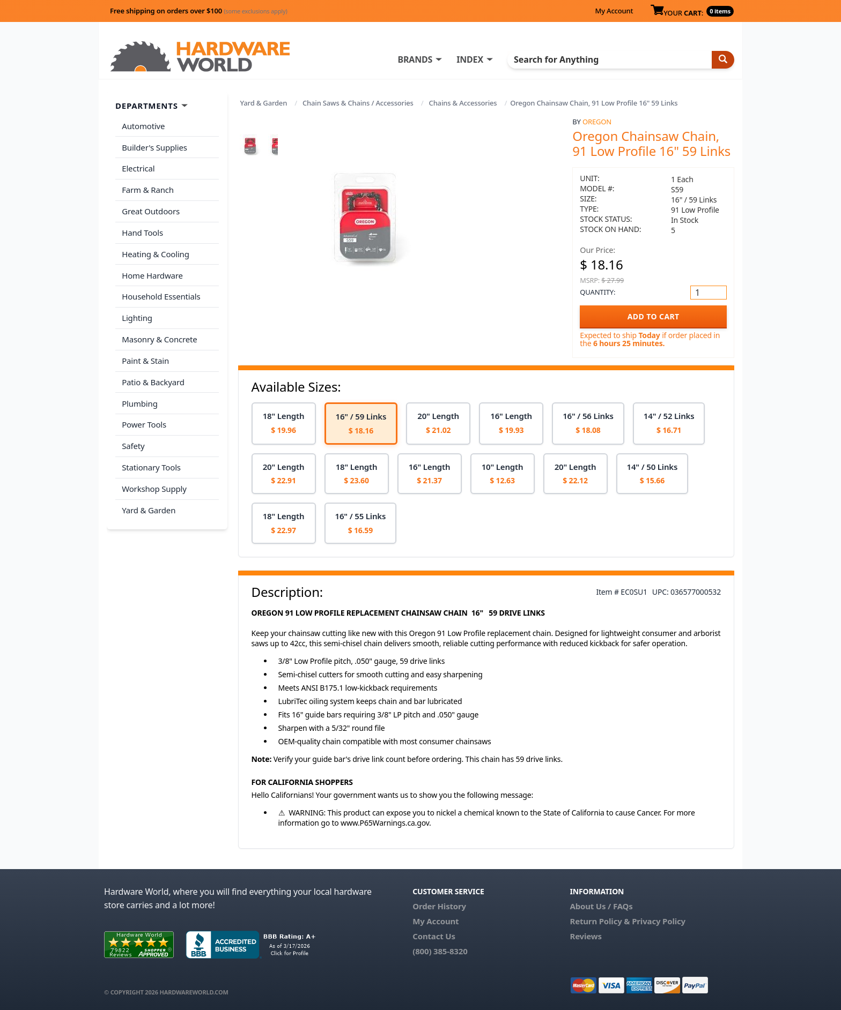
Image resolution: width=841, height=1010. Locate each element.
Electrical (138, 168)
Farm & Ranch (148, 189)
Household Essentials (161, 295)
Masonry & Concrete (159, 337)
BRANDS (416, 59)
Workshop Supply (154, 485)
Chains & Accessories (463, 103)
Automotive (143, 126)
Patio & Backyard (153, 380)
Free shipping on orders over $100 (198, 11)
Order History (439, 906)
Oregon (596, 121)
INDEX (471, 59)
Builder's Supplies (154, 146)
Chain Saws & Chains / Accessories (358, 103)
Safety (133, 443)
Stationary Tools (151, 464)
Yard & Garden (263, 103)
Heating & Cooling (155, 253)
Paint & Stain (145, 358)
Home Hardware (152, 273)
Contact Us (433, 936)
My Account (614, 11)
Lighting (137, 316)
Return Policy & (600, 921)
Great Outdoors (151, 210)
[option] (284, 423)
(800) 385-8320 (439, 951)
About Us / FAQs (601, 906)
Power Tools (144, 422)
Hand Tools (142, 231)
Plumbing (139, 400)
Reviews (585, 936)
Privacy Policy (658, 921)
